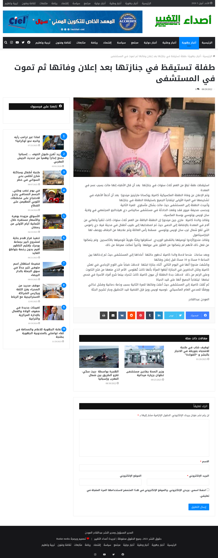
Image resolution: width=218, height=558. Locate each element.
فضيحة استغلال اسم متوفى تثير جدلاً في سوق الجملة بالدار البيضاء (26, 269)
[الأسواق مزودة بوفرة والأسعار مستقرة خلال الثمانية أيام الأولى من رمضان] (53, 221)
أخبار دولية (100, 3)
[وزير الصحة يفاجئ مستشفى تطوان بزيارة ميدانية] (144, 357)
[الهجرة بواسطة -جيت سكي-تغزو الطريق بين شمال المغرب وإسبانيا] (99, 357)
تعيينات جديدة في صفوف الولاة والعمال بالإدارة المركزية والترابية (26, 313)
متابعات (43, 3)
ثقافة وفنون (29, 3)
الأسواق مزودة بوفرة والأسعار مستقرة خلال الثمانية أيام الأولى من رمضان (25, 222)
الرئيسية (146, 3)
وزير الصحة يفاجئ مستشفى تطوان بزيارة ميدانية (145, 373)
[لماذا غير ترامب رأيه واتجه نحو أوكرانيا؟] (53, 142)
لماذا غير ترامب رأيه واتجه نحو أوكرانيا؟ (27, 139)
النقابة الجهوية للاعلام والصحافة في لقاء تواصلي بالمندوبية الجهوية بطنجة (40, 333)
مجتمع (87, 3)
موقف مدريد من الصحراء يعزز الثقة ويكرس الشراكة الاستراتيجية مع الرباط (25, 291)
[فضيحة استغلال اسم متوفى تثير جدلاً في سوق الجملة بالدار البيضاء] (53, 269)
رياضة (54, 3)
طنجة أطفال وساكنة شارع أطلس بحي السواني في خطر (26, 176)
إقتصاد (65, 3)
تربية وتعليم (11, 3)
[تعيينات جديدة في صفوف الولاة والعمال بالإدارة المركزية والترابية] (53, 313)
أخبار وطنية (115, 3)
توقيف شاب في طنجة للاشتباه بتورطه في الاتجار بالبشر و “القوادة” (191, 351)
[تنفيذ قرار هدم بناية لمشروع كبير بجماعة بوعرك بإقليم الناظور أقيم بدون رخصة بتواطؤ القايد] (53, 243)
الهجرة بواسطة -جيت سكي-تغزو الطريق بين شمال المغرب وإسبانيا (100, 375)
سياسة (76, 3)
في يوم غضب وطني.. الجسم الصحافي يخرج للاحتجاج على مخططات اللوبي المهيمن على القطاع (25, 198)
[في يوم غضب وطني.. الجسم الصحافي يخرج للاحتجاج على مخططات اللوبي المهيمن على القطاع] (53, 196)
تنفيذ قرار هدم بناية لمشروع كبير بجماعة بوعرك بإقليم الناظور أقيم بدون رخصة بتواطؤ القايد (24, 246)
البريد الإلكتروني (198, 475)
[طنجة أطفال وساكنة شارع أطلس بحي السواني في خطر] (53, 178)
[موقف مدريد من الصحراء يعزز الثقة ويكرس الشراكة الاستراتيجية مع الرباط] (53, 291)
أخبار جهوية (131, 3)
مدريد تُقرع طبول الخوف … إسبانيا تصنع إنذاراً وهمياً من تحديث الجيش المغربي (40, 158)
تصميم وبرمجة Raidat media (71, 538)
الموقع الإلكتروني (130, 475)
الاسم (204, 461)
